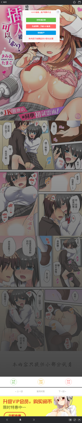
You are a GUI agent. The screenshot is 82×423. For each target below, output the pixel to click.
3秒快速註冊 (41, 20)
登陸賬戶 (41, 33)
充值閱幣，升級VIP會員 (41, 26)
